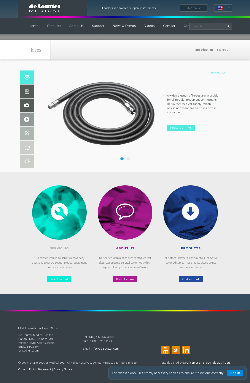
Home (33, 26)
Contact (169, 26)
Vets (228, 362)
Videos (149, 26)
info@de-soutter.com (105, 348)
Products (54, 26)
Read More (57, 279)
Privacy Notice (63, 369)
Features (222, 50)
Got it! (235, 373)
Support (98, 26)
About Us (76, 26)
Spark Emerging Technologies (202, 362)
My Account (194, 8)
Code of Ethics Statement (34, 369)
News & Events (124, 26)
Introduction (204, 50)
